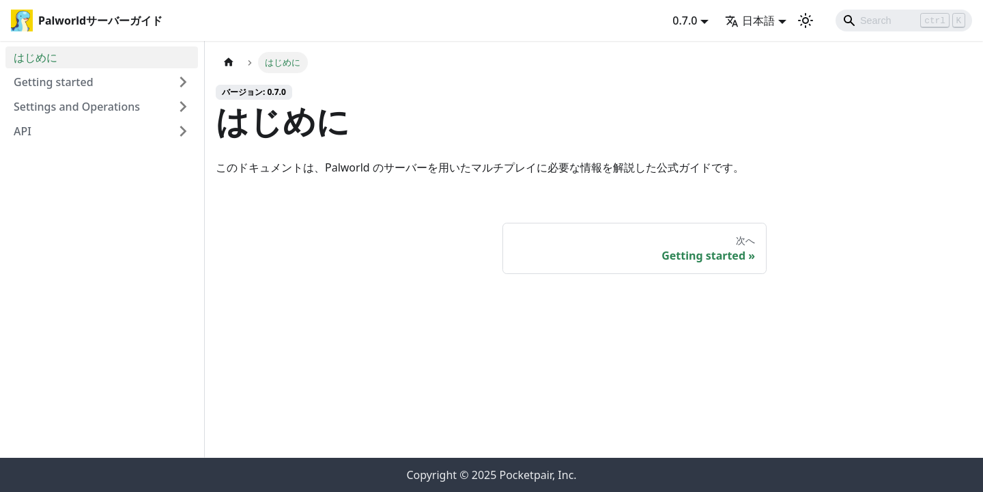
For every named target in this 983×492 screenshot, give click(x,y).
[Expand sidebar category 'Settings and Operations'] (183, 107)
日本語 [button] (750, 20)
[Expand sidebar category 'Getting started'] (183, 82)
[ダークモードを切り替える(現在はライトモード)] (805, 20)
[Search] (904, 20)
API (22, 131)
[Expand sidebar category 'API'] (183, 131)
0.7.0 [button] (684, 20)
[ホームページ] (229, 62)
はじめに (35, 57)
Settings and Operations (77, 106)
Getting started (54, 82)
